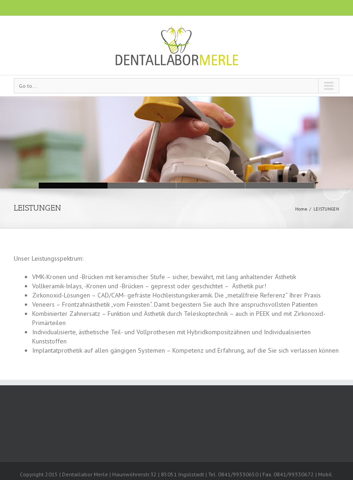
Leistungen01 (279, 186)
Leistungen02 (210, 186)
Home (301, 209)
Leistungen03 (142, 186)
